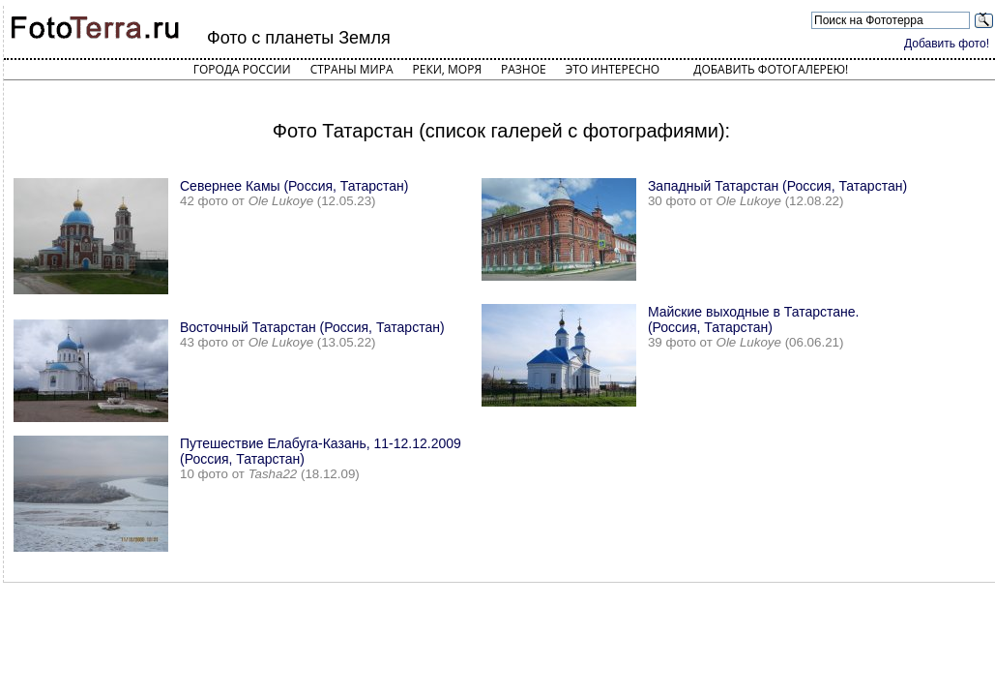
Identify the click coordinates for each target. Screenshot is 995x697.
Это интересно (613, 69)
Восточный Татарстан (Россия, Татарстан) (312, 327)
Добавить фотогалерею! (770, 69)
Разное (523, 69)
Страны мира (352, 69)
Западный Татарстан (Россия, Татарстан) (777, 186)
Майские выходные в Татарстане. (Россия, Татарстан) (754, 319)
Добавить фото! (946, 43)
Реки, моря (447, 69)
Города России (242, 69)
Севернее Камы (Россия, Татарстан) (294, 186)
